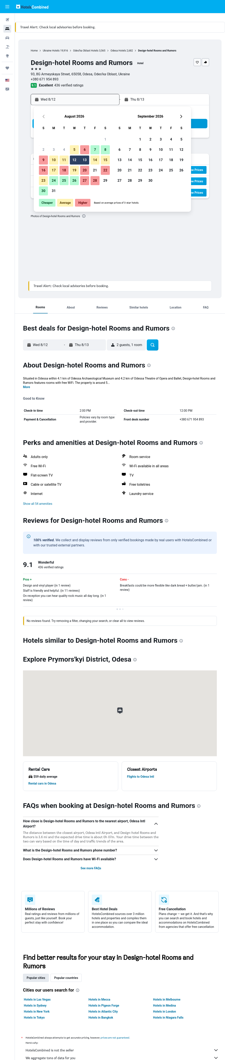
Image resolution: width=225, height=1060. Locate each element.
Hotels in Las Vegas (37, 999)
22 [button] (105, 170)
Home (34, 50)
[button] (7, 6)
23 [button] (43, 180)
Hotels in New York (36, 1011)
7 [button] (95, 150)
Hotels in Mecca (99, 999)
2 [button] (43, 150)
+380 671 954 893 (44, 79)
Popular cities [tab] (36, 978)
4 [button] (64, 150)
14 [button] (95, 160)
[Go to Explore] (7, 55)
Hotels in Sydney (35, 1005)
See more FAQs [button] (91, 868)
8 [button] (105, 150)
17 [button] (54, 170)
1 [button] (105, 139)
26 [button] (74, 180)
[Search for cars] (7, 37)
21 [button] (95, 170)
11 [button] (64, 160)
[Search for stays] (7, 28)
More (26, 387)
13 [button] (85, 160)
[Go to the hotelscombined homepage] (32, 7)
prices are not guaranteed (115, 1037)
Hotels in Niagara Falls (168, 1017)
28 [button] (95, 180)
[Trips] (7, 68)
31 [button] (54, 191)
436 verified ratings (69, 85)
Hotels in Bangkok (101, 1017)
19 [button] (74, 170)
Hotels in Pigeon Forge (104, 1005)
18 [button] (64, 170)
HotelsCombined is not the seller (122, 1050)
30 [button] (43, 191)
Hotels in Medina (164, 1005)
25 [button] (64, 180)
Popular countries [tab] (66, 978)
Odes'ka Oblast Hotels (85, 50)
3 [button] (54, 150)
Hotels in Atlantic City (103, 1011)
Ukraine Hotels (51, 50)
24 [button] (54, 180)
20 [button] (85, 170)
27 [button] (85, 180)
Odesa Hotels (118, 50)
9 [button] (43, 160)
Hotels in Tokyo (34, 1017)
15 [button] (105, 160)
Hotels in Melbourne (166, 999)
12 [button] (74, 160)
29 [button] (105, 180)
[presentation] (84, 216)
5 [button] (74, 150)
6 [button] (85, 150)
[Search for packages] (7, 46)
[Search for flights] (7, 19)
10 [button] (54, 160)
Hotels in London (164, 1011)
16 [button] (43, 170)
